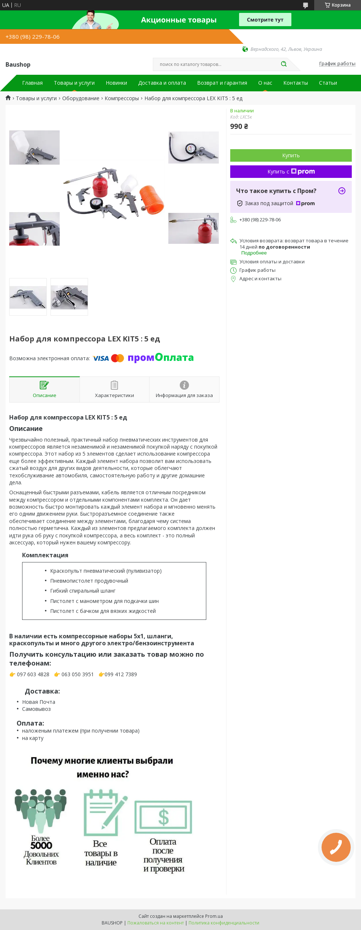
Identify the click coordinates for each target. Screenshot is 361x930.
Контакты (295, 82)
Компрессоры (122, 98)
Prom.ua (214, 916)
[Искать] (283, 64)
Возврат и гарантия (222, 82)
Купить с (291, 171)
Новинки (116, 82)
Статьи (328, 82)
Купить (291, 155)
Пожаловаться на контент (155, 923)
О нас (265, 82)
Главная (32, 82)
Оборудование (80, 98)
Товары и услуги (74, 82)
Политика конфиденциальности (224, 923)
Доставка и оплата (162, 82)
